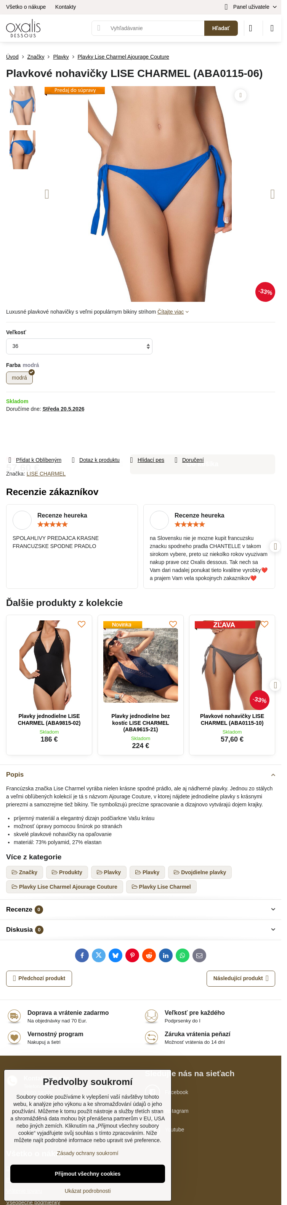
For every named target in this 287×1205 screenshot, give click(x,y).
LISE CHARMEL (46, 474)
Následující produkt (241, 978)
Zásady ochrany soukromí (87, 1153)
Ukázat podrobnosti (88, 1191)
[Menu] (272, 28)
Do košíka (202, 434)
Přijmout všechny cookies (88, 1174)
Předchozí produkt (39, 978)
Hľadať (221, 28)
